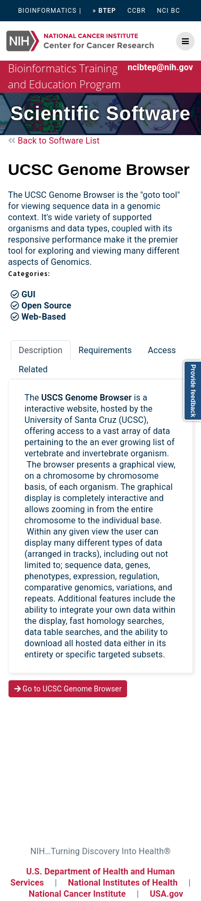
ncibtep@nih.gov (160, 67)
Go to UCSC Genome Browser (68, 689)
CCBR (136, 10)
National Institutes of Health (124, 883)
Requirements (105, 350)
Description (41, 350)
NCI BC (168, 10)
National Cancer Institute (77, 894)
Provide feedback (193, 390)
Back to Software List (53, 141)
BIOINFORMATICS (47, 10)
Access (162, 350)
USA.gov (166, 894)
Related (33, 369)
